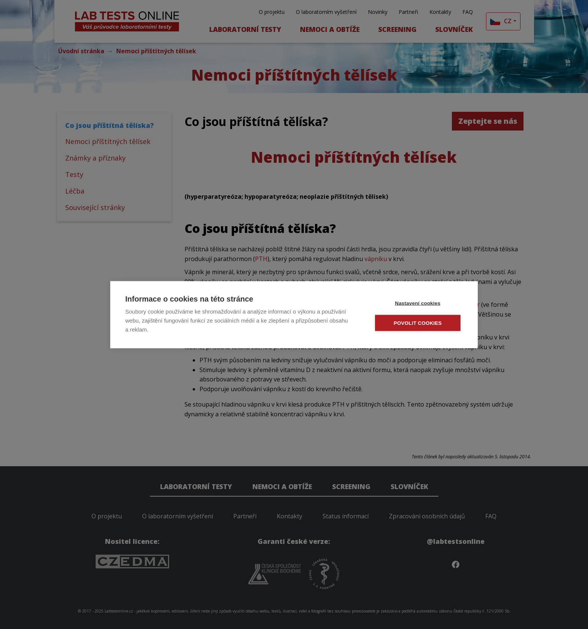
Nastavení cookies (418, 303)
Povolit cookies (418, 323)
